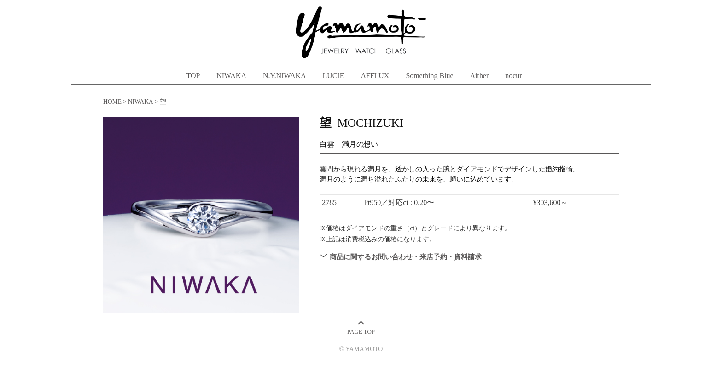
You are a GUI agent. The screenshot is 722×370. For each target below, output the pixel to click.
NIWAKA (231, 76)
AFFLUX (375, 76)
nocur (513, 76)
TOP (193, 76)
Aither (479, 76)
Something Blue (429, 76)
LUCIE (333, 76)
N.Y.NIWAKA (284, 76)
